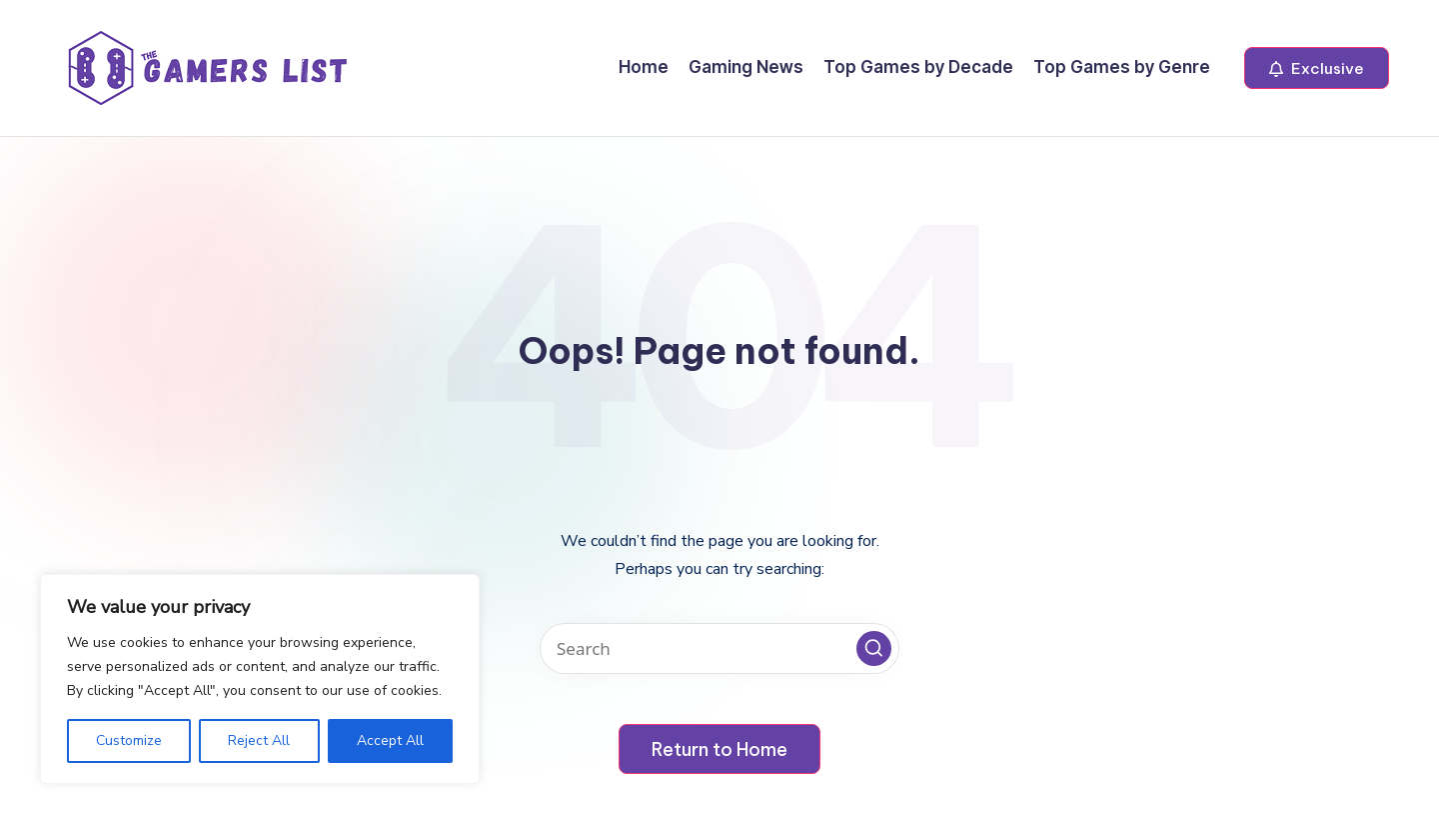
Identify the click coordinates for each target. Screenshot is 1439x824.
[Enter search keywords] (719, 648)
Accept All (390, 740)
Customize (129, 740)
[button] (1316, 68)
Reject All (259, 740)
